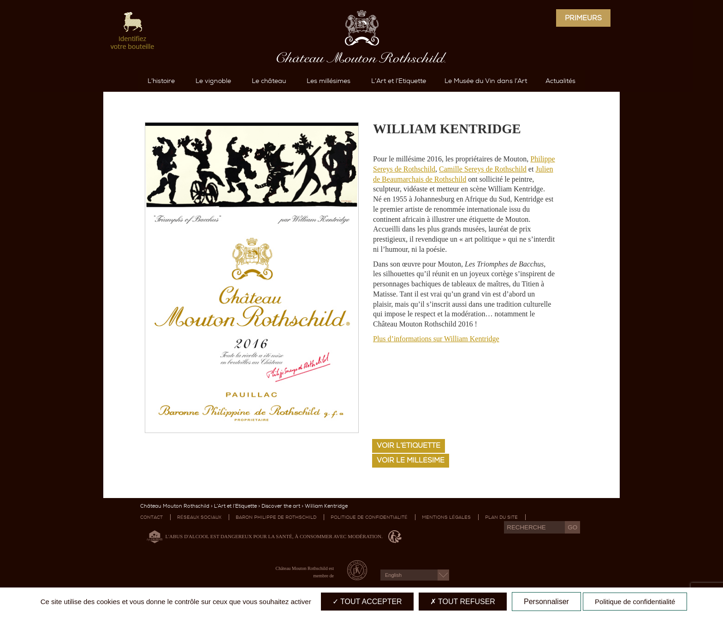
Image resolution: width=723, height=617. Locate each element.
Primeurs (583, 18)
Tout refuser (462, 601)
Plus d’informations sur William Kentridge (436, 339)
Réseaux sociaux (199, 517)
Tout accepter (367, 601)
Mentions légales (446, 517)
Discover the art (280, 506)
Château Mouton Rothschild (174, 506)
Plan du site (501, 517)
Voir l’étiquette (408, 445)
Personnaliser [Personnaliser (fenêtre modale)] (546, 601)
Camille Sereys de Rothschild (483, 169)
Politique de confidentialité (369, 517)
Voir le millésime (410, 460)
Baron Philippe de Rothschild (276, 517)
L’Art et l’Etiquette (235, 506)
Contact (151, 517)
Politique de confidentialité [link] (635, 601)
